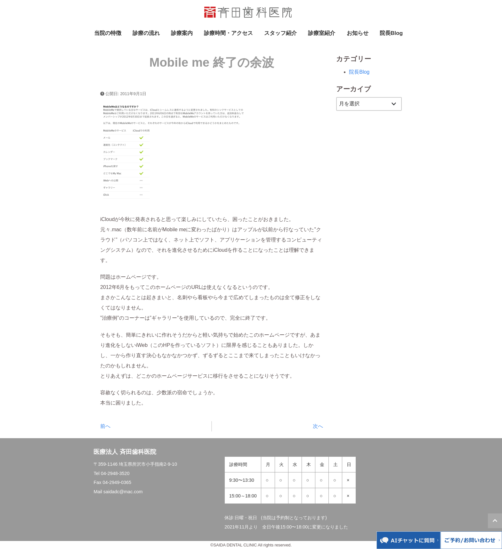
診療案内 (182, 33)
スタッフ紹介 (280, 33)
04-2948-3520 (115, 473)
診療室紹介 (321, 33)
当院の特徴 (107, 33)
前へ (105, 426)
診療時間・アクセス (228, 33)
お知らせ (357, 33)
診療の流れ (146, 33)
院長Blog (391, 33)
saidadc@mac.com (123, 491)
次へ (318, 426)
